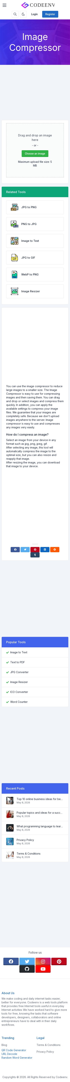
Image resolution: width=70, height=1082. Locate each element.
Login (34, 14)
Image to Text (18, 652)
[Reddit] (54, 549)
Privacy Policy (25, 839)
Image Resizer (19, 682)
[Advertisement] (35, 89)
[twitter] (27, 961)
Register (50, 14)
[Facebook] (15, 549)
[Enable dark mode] (23, 14)
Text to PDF (17, 662)
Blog (4, 1044)
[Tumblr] (35, 554)
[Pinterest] (35, 549)
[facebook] (11, 961)
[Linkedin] (44, 549)
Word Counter (19, 701)
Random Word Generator (16, 1057)
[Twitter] (25, 549)
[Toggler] (4, 5)
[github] (27, 969)
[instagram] (43, 961)
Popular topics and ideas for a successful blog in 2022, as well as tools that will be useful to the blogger (40, 812)
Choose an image (35, 153)
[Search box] (15, 14)
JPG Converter (19, 672)
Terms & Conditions (29, 853)
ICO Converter (19, 691)
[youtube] (43, 969)
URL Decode (9, 1053)
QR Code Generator (13, 1050)
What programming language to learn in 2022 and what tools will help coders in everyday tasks (40, 826)
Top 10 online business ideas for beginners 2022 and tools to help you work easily (40, 799)
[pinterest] (59, 961)
